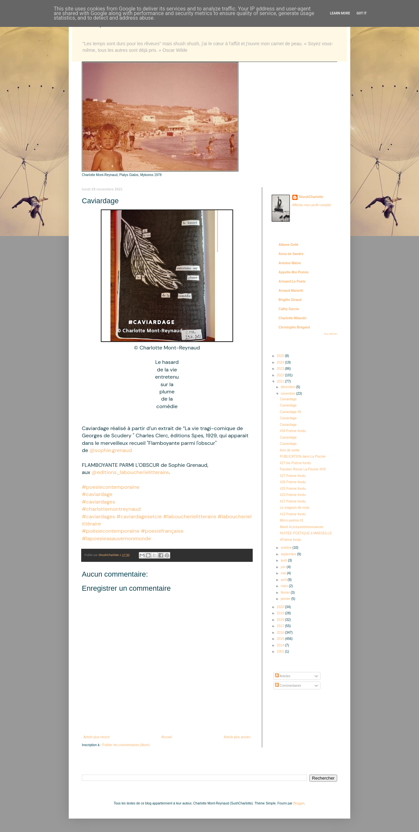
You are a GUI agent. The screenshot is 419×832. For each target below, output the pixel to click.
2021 (281, 381)
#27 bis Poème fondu (295, 463)
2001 (281, 651)
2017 (281, 626)
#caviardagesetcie (139, 516)
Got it (361, 13)
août (284, 560)
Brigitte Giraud (290, 300)
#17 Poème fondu (293, 501)
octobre (286, 547)
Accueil (166, 737)
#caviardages (98, 501)
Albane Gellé (289, 245)
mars (285, 586)
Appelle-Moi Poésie (294, 272)
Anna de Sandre (291, 254)
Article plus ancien (237, 737)
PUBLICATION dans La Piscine (302, 456)
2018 (281, 620)
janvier (286, 599)
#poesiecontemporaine (110, 487)
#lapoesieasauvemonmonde (116, 538)
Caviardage (288, 399)
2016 (281, 632)
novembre (288, 393)
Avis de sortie (290, 450)
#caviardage (97, 494)
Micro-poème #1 (291, 520)
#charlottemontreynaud (111, 508)
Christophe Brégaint (294, 327)
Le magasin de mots (294, 507)
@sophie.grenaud (110, 450)
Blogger (298, 803)
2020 (281, 607)
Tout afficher (330, 333)
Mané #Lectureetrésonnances (301, 527)
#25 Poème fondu (293, 488)
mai (284, 573)
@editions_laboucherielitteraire (130, 472)
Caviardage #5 (290, 412)
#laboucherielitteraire (189, 516)
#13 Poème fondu (293, 514)
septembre (289, 554)
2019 (281, 613)
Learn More (340, 13)
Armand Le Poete (292, 281)
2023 (281, 368)
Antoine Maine (290, 263)
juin (283, 567)
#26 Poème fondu (293, 482)
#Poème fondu (290, 540)
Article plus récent (96, 737)
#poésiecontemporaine (110, 530)
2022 (281, 375)
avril (284, 580)
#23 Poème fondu (293, 495)
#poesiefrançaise (162, 530)
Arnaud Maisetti (291, 290)
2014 (281, 645)
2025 (281, 356)
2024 (281, 362)
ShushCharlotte (311, 197)
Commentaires (288, 685)
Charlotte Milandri (292, 318)
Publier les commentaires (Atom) (126, 745)
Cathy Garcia (289, 309)
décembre (288, 387)
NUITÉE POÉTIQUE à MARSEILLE (306, 533)
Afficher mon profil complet (311, 205)
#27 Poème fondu (293, 476)
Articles (282, 676)
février (286, 592)
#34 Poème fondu (293, 431)
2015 (281, 639)
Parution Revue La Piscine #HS (303, 469)
